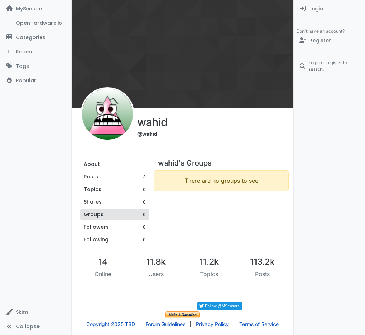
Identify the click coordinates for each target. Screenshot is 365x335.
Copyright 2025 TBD (110, 324)
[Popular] (36, 80)
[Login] (329, 8)
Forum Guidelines (165, 324)
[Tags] (36, 66)
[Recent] (36, 51)
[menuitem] (329, 8)
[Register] (329, 40)
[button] (36, 312)
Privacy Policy (212, 324)
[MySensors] (36, 8)
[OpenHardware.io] (36, 23)
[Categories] (36, 37)
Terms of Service (259, 324)
